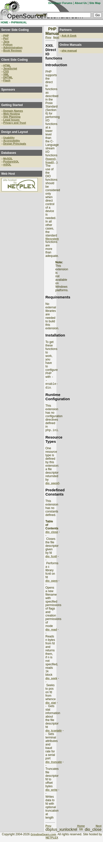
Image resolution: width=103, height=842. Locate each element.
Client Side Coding (14, 59)
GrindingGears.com (43, 837)
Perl (5, 38)
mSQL (7, 164)
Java (6, 41)
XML (6, 74)
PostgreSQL (11, 161)
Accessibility (11, 140)
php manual (69, 50)
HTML (7, 65)
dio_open (51, 583)
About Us (81, 2)
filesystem (52, 238)
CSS (6, 71)
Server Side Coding (15, 30)
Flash (6, 80)
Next (56, 37)
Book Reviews (12, 50)
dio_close (51, 534)
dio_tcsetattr (53, 733)
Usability (9, 137)
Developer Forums (60, 2)
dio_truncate (53, 764)
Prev (48, 37)
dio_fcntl (51, 559)
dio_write (51, 792)
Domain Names (13, 110)
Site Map (95, 2)
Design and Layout (14, 132)
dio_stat (50, 705)
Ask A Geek (69, 35)
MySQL (8, 158)
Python (7, 44)
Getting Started (12, 105)
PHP (6, 35)
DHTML (8, 77)
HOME (4, 22)
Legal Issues (11, 119)
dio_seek (51, 681)
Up (81, 831)
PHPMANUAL (19, 22)
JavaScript (10, 68)
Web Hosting (11, 113)
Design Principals (14, 143)
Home (81, 828)
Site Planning (12, 116)
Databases (8, 153)
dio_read (51, 632)
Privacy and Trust (14, 122)
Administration (13, 47)
